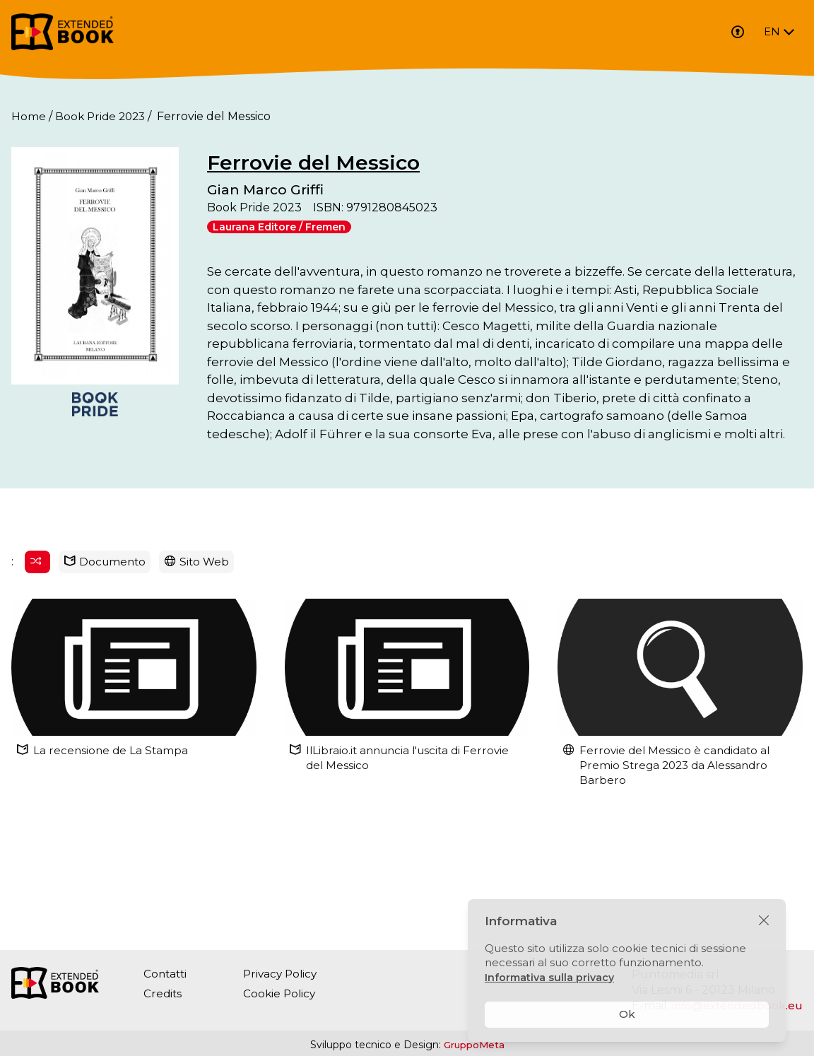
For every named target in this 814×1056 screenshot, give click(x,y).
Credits (163, 993)
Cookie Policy (283, 993)
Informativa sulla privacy (551, 977)
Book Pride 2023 (102, 116)
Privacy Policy (285, 973)
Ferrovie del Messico (408, 162)
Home (28, 116)
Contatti (166, 973)
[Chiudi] (764, 921)
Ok (627, 1014)
